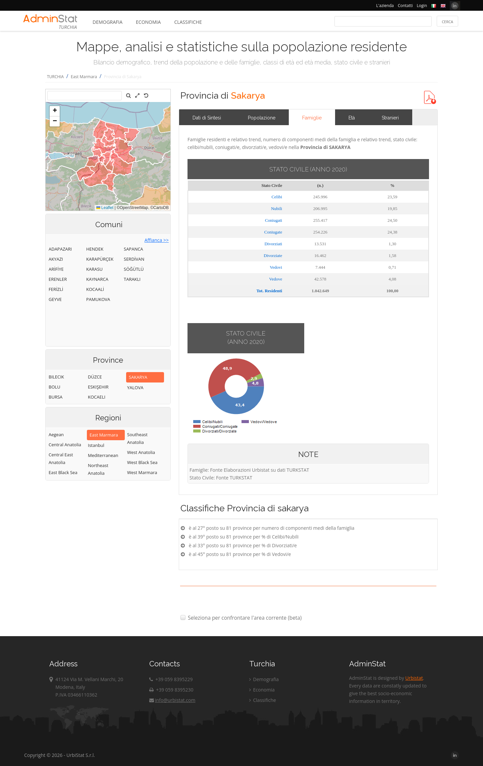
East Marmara (84, 77)
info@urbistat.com (172, 700)
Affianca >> (157, 240)
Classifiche (188, 22)
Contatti (405, 5)
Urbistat (414, 678)
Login (422, 5)
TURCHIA (55, 77)
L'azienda (385, 5)
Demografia (107, 22)
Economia (148, 22)
